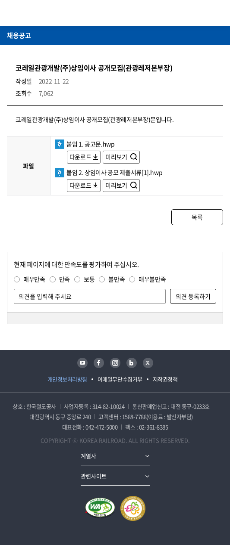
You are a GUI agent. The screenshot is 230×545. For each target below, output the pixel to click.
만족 (64, 279)
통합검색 (204, 13)
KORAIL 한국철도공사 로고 (40, 13)
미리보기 (116, 156)
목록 (197, 217)
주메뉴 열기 (218, 13)
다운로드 (80, 156)
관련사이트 (94, 476)
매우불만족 (152, 279)
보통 (89, 279)
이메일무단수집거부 (120, 379)
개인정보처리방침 (67, 379)
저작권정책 (165, 379)
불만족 (116, 279)
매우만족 (34, 279)
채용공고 (19, 35)
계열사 (88, 456)
